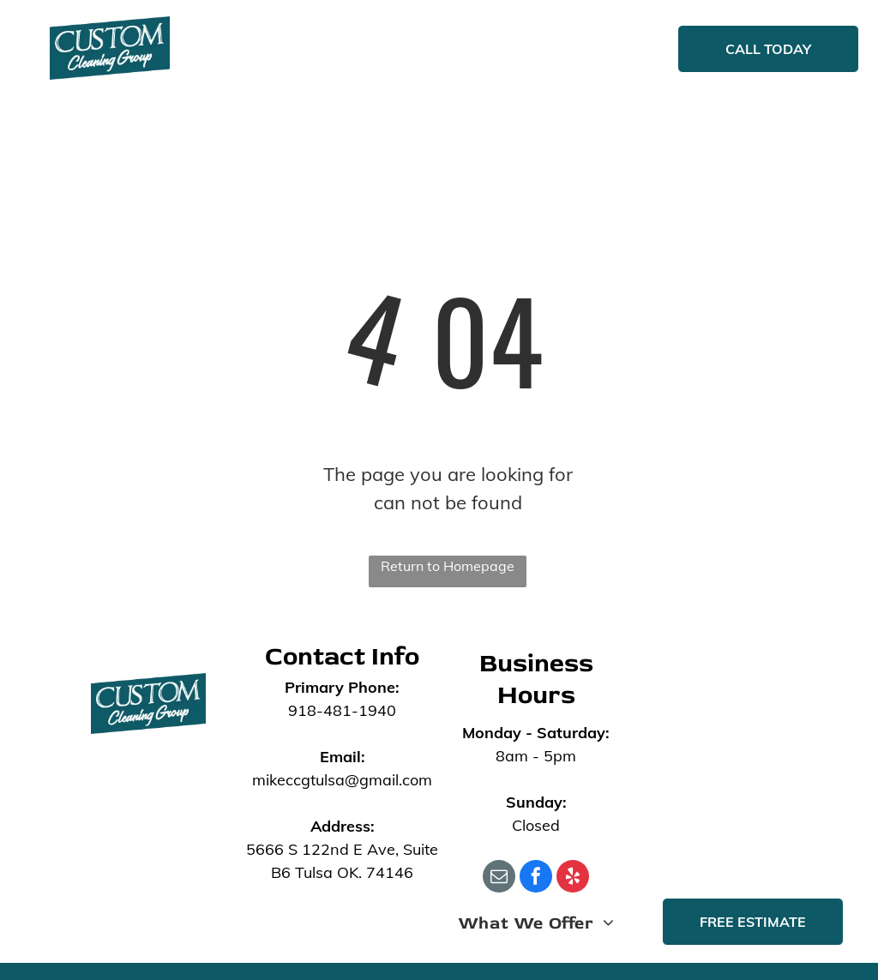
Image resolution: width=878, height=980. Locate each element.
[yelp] (572, 878)
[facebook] (536, 878)
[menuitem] (301, 50)
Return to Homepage (447, 565)
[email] (499, 878)
